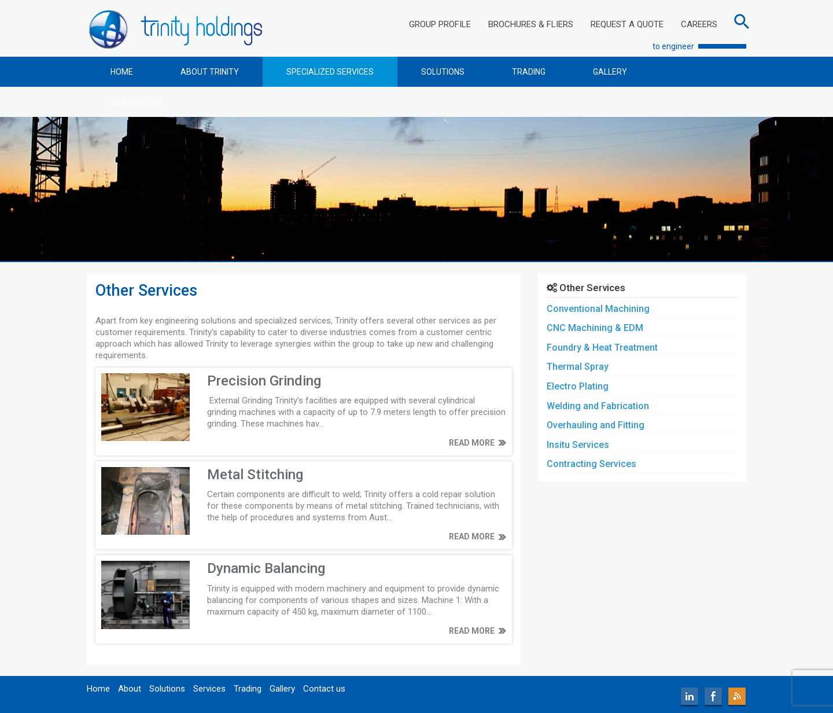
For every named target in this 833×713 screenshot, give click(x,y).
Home (98, 688)
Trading (247, 688)
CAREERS (699, 24)
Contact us (324, 688)
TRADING (528, 71)
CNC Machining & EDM (595, 327)
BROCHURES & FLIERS (530, 24)
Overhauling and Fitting (595, 425)
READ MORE (472, 442)
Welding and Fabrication (598, 405)
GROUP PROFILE (440, 24)
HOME (121, 71)
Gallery (282, 688)
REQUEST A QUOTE (627, 24)
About (129, 688)
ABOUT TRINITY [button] (209, 71)
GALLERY (610, 71)
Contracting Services (591, 463)
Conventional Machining (598, 308)
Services (209, 688)
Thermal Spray (578, 366)
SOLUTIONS (443, 71)
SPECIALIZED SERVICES (330, 71)
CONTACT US (135, 101)
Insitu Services (578, 444)
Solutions (167, 688)
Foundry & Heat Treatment (602, 347)
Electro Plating (578, 386)
